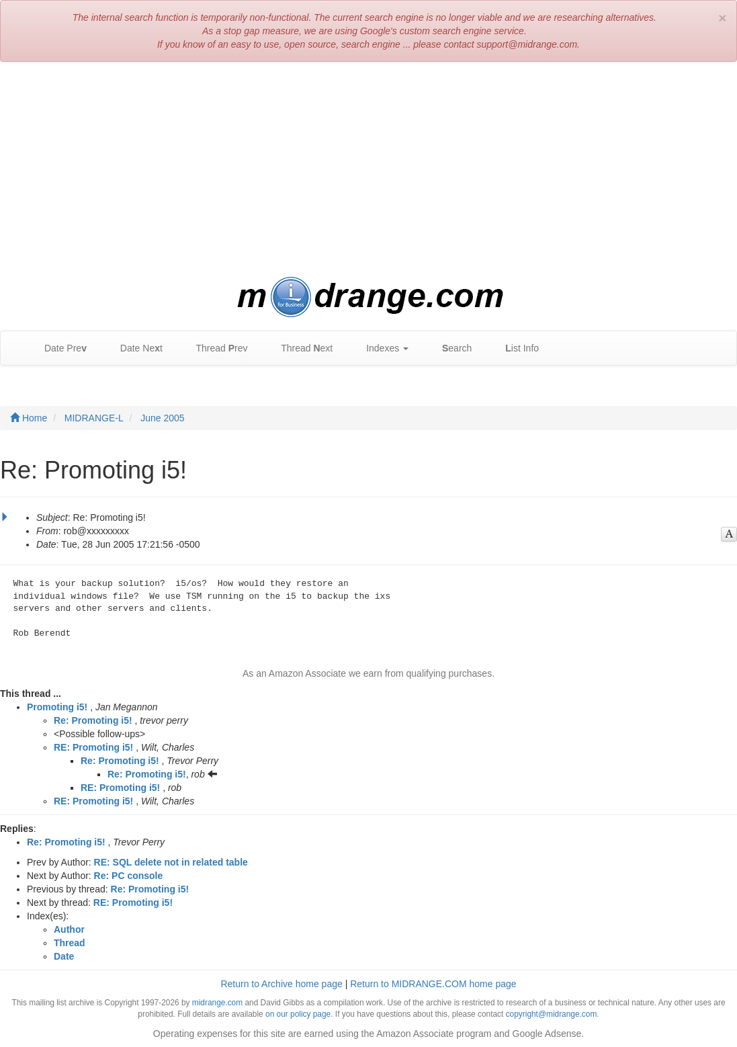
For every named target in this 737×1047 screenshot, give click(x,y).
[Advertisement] (368, 169)
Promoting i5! (57, 707)
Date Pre (59, 348)
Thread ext (300, 348)
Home (28, 418)
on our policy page (298, 1014)
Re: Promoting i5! (93, 720)
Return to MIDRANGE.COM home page (433, 983)
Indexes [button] (380, 348)
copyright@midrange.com (551, 1014)
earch (450, 348)
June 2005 (162, 418)
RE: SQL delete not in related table (171, 862)
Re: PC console (128, 875)
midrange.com (217, 1002)
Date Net (135, 348)
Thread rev (215, 348)
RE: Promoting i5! (93, 747)
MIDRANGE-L (94, 418)
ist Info (515, 348)
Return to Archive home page (281, 983)
